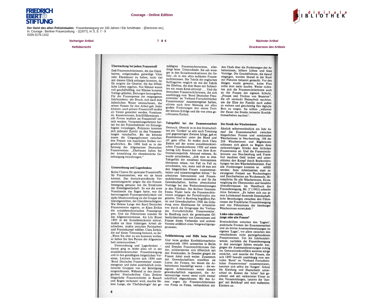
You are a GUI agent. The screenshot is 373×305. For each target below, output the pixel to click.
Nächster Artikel (267, 41)
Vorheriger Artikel (81, 41)
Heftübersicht (81, 47)
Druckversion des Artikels (267, 47)
